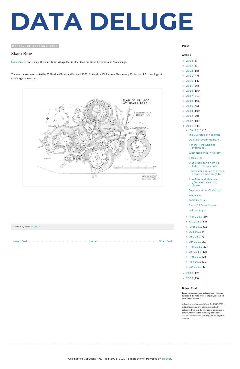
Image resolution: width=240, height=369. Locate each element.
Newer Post (19, 241)
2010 (190, 273)
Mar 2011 (195, 257)
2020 (190, 81)
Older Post (165, 241)
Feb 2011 (195, 261)
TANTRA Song (197, 200)
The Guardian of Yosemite (204, 134)
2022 (190, 71)
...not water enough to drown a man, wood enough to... (206, 172)
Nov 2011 (195, 216)
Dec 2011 (195, 130)
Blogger (166, 358)
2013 (190, 116)
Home (93, 241)
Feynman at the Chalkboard (205, 190)
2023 (190, 65)
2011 (190, 126)
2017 (190, 96)
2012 (190, 121)
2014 (190, 111)
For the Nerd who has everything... (202, 146)
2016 (190, 101)
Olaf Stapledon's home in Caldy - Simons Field (204, 164)
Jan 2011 (195, 267)
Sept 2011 (196, 226)
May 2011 (195, 246)
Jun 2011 (195, 241)
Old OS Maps (197, 210)
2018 (190, 90)
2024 (190, 60)
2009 (190, 278)
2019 (190, 86)
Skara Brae (17, 62)
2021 (190, 75)
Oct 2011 (195, 221)
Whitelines (195, 195)
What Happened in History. (205, 152)
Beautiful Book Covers (202, 205)
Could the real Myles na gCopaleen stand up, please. (203, 182)
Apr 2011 (195, 252)
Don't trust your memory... (205, 139)
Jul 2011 (195, 236)
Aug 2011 (195, 231)
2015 (190, 106)
